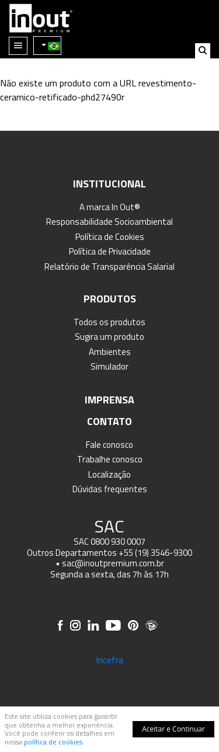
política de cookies (53, 741)
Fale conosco (109, 444)
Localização (109, 474)
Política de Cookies (109, 236)
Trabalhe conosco (109, 459)
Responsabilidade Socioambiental (109, 221)
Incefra (109, 660)
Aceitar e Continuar (173, 729)
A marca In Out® (109, 207)
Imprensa (109, 400)
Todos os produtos (109, 322)
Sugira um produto (109, 336)
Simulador (109, 366)
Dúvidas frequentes (109, 489)
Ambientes (110, 351)
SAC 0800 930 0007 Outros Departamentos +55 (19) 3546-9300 (109, 547)
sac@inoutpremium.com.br (113, 563)
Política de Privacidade (110, 251)
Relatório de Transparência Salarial (109, 266)
